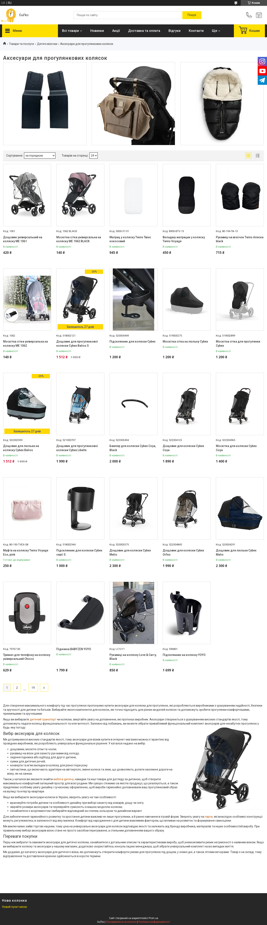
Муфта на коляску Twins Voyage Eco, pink (25, 552)
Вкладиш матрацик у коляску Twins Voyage (184, 239)
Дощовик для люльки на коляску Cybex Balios (21, 448)
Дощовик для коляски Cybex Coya (183, 448)
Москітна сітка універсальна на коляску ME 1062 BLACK (78, 239)
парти (209, 816)
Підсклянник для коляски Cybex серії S (79, 552)
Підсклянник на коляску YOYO (184, 655)
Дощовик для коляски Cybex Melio (130, 552)
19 (33, 687)
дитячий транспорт (43, 719)
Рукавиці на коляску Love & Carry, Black (132, 657)
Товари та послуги (21, 44)
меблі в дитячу (63, 779)
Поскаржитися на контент (121, 921)
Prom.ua (153, 918)
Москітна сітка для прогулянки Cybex (238, 343)
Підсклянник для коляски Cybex (132, 341)
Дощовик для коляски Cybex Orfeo (183, 552)
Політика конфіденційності (154, 921)
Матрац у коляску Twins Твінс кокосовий (130, 239)
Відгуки (174, 31)
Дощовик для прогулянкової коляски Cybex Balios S (77, 343)
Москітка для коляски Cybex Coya (236, 448)
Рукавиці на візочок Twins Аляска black (239, 239)
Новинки (97, 31)
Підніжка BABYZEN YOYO (73, 649)
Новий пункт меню (14, 906)
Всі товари (70, 31)
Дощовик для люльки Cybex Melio (236, 552)
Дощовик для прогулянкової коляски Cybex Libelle (77, 448)
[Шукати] (191, 15)
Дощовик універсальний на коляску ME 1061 (22, 239)
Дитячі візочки (47, 44)
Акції (116, 31)
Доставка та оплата (144, 31)
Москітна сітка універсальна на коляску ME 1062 (25, 343)
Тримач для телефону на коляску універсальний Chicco (26, 657)
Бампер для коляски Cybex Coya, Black (132, 448)
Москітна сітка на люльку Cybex (185, 341)
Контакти (196, 31)
